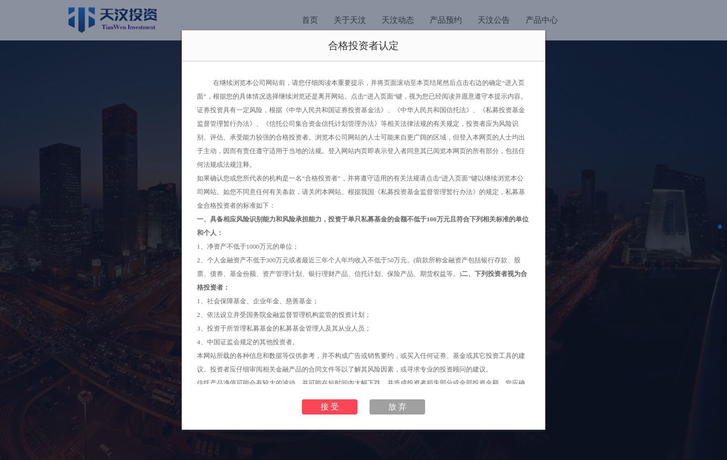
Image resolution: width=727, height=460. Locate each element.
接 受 (330, 406)
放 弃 (397, 406)
